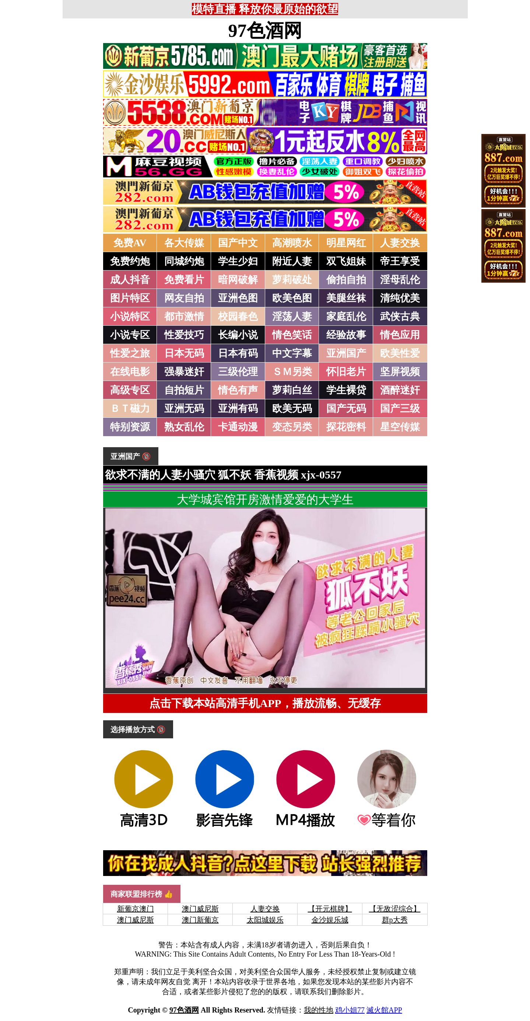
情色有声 (238, 390)
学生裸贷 (346, 390)
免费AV (130, 242)
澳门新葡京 (200, 920)
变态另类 (292, 426)
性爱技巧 (184, 334)
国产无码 (346, 408)
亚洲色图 (238, 298)
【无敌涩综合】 (395, 909)
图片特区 (130, 298)
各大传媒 (184, 242)
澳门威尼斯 (200, 909)
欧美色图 (292, 298)
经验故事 (346, 334)
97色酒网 (265, 30)
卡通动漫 (238, 426)
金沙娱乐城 (330, 920)
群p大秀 (395, 920)
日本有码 (238, 353)
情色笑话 (292, 334)
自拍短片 (184, 390)
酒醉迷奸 (400, 390)
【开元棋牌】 (330, 909)
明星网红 (346, 242)
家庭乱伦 (346, 316)
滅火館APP (384, 1010)
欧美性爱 (400, 353)
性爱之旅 (130, 353)
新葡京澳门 (135, 909)
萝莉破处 (292, 279)
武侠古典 (400, 316)
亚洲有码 (238, 408)
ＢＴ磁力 (130, 408)
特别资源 (130, 426)
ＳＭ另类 (292, 371)
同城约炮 (184, 261)
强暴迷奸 (184, 371)
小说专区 (130, 334)
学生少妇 (238, 261)
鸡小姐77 (350, 1010)
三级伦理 (238, 371)
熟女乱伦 (184, 426)
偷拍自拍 (346, 279)
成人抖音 (130, 279)
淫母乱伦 (400, 279)
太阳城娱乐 (265, 920)
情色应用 (400, 334)
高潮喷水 (292, 242)
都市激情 (184, 316)
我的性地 (318, 1010)
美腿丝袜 (346, 298)
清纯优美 (400, 298)
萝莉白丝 (292, 390)
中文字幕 (292, 353)
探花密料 (346, 426)
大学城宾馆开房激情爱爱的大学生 (265, 499)
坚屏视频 (400, 371)
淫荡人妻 (292, 316)
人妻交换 (400, 242)
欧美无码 (292, 408)
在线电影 (130, 371)
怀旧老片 (346, 371)
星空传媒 (400, 426)
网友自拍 (184, 298)
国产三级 (400, 408)
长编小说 (238, 334)
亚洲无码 (184, 408)
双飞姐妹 (346, 261)
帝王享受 (400, 261)
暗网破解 (238, 279)
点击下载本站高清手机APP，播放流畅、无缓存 (264, 703)
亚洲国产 (346, 353)
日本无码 (184, 353)
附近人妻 (292, 261)
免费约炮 (130, 261)
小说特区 (130, 316)
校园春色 (238, 316)
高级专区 (130, 390)
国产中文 (238, 242)
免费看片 (184, 279)
